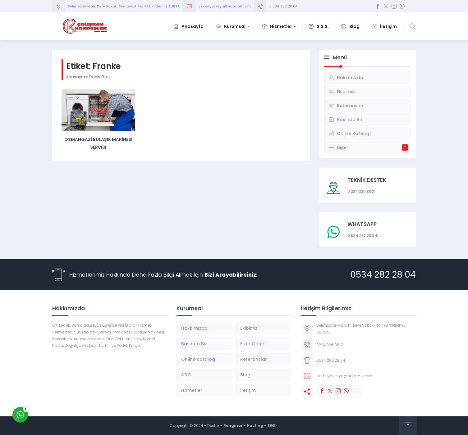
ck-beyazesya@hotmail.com (225, 6)
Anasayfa (75, 76)
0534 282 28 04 (383, 275)
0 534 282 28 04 (283, 6)
